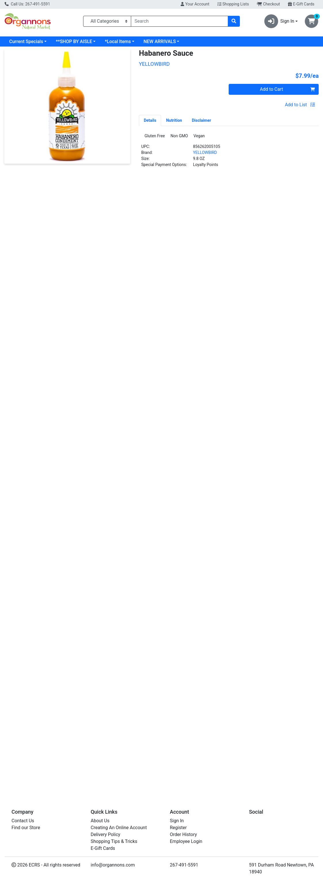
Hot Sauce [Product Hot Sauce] (122, 289)
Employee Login (186, 841)
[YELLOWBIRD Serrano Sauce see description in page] (42, 242)
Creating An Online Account (119, 827)
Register (178, 827)
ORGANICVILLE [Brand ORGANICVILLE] (260, 299)
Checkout (268, 4)
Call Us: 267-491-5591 (27, 4)
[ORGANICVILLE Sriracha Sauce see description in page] (280, 242)
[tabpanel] (229, 153)
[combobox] (179, 21)
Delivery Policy (105, 834)
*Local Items (118, 41)
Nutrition (174, 120)
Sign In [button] (279, 21)
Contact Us (23, 820)
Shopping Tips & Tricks (114, 841)
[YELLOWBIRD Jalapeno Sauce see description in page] (201, 242)
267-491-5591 (184, 865)
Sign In (177, 820)
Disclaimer (201, 120)
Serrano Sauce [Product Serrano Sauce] (42, 289)
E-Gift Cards (301, 4)
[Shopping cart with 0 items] (311, 21)
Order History (183, 834)
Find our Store (26, 827)
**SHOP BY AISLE (74, 41)
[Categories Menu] (107, 21)
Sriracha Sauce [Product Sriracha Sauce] (280, 289)
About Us (100, 820)
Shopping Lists (233, 4)
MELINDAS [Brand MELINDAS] (98, 299)
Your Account (195, 4)
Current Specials (26, 41)
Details (150, 120)
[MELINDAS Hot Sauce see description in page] (122, 242)
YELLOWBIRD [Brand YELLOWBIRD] (205, 154)
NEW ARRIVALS (160, 41)
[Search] (179, 21)
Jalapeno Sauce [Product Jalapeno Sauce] (201, 289)
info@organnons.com (113, 865)
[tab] (150, 120)
